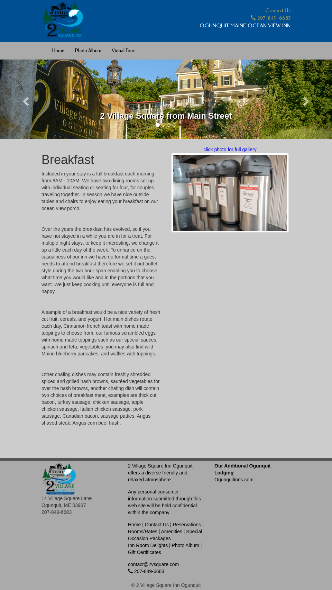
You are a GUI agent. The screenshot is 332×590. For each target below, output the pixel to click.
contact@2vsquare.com (153, 564)
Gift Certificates (144, 552)
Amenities (171, 531)
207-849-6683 (270, 18)
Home (58, 51)
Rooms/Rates (142, 531)
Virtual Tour (123, 51)
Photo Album (88, 51)
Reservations (187, 524)
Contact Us (277, 10)
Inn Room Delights (148, 545)
